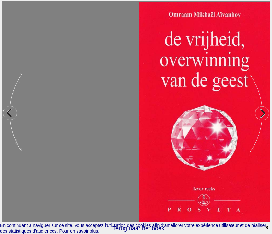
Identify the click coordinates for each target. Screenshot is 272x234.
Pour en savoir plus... (80, 231)
